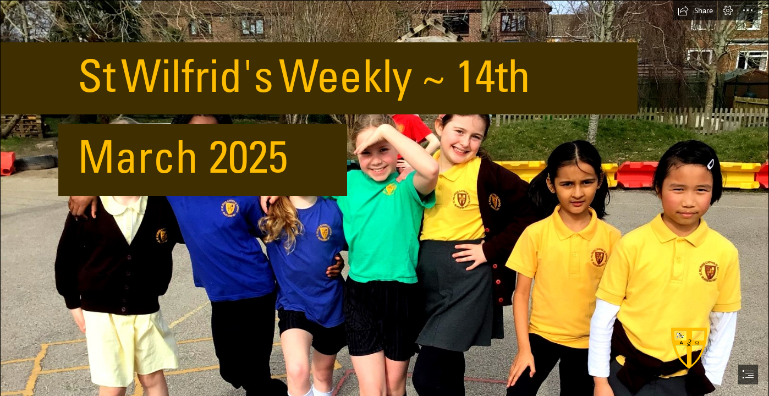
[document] (384, 198)
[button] (695, 10)
